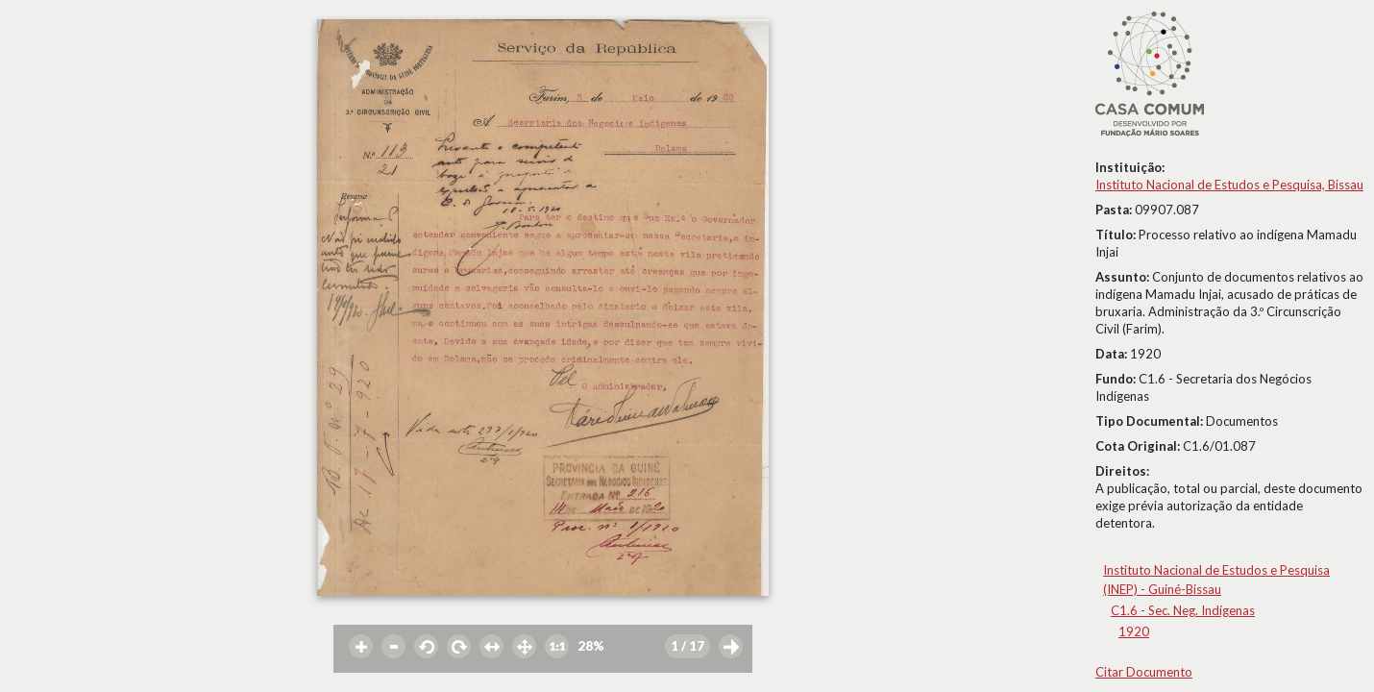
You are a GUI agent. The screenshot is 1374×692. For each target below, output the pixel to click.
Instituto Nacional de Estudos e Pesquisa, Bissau (1229, 184)
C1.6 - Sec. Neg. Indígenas (1183, 610)
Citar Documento (1143, 672)
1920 (1133, 631)
